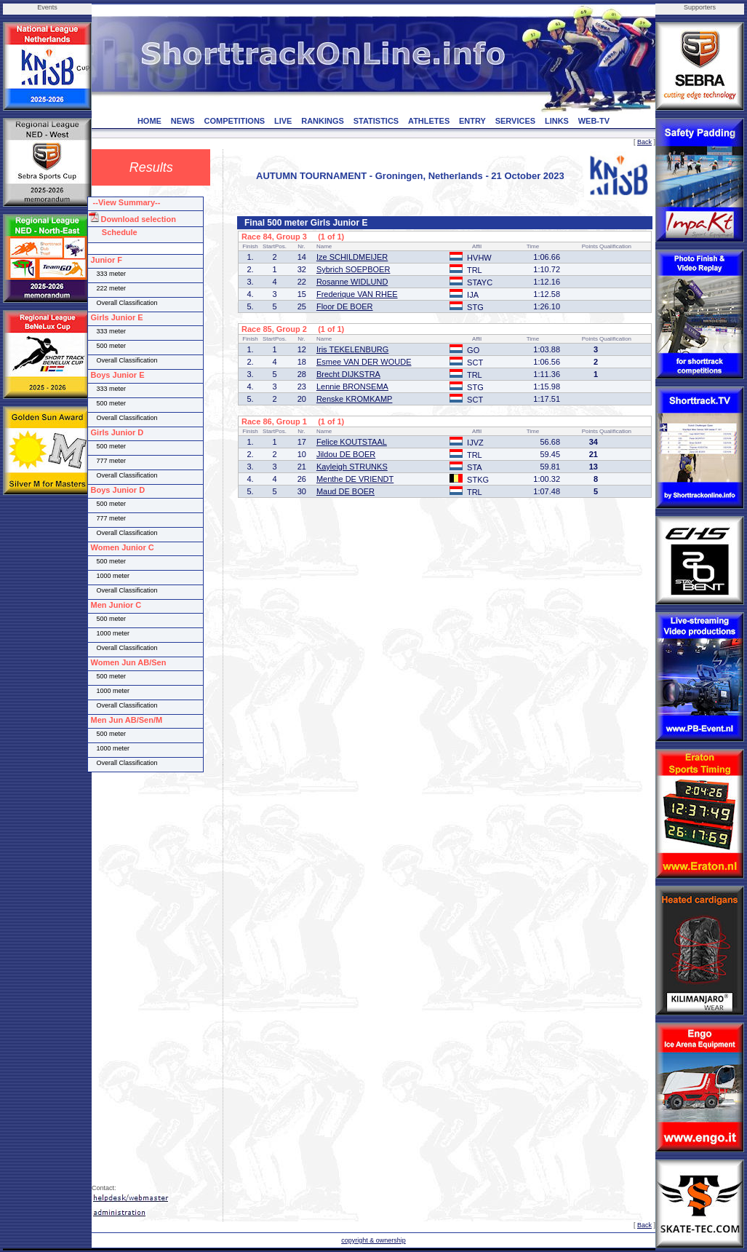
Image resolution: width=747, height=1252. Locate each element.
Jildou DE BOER (345, 454)
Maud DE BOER (345, 491)
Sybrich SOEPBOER (353, 269)
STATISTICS (376, 120)
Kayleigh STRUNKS (352, 466)
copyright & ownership (373, 1240)
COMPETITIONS (234, 120)
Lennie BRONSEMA (352, 386)
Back (644, 142)
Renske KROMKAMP (354, 399)
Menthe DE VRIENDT (355, 479)
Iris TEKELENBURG (352, 349)
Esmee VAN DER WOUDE (364, 361)
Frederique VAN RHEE (357, 294)
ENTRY (472, 120)
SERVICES (515, 120)
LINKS (557, 120)
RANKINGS (322, 120)
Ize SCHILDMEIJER (352, 257)
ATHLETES (429, 120)
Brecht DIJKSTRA (348, 374)
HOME (149, 120)
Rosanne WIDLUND (352, 281)
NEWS (183, 120)
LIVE (283, 120)
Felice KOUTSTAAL (351, 441)
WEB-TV (594, 120)
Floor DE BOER (344, 306)
